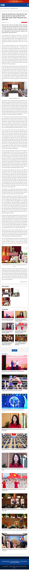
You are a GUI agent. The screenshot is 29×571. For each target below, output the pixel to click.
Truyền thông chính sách (14, 562)
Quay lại (14, 350)
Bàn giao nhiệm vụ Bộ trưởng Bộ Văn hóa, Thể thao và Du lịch (13, 371)
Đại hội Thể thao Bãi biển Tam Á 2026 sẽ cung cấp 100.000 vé (13, 409)
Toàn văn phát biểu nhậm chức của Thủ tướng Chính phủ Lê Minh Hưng (14, 529)
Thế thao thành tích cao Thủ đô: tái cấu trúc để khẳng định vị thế (13, 449)
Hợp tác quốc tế (23, 561)
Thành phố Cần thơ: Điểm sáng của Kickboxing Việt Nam (12, 390)
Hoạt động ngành (24, 22)
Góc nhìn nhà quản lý (14, 561)
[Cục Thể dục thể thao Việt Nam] (2, 5)
